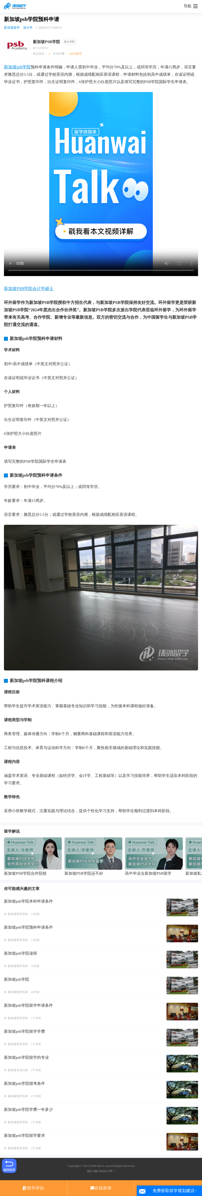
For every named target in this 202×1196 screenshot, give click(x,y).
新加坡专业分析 (18, 1070)
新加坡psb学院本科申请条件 (28, 901)
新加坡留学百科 (18, 913)
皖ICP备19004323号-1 (101, 1171)
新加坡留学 (12, 27)
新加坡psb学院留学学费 (24, 1031)
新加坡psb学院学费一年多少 (28, 1109)
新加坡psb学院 (17, 67)
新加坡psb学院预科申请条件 (28, 927)
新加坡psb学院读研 (20, 953)
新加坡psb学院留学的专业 (26, 1057)
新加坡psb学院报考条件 (24, 1083)
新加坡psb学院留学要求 (24, 1135)
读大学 (28, 27)
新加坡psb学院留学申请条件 (28, 1005)
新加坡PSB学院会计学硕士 (28, 288)
